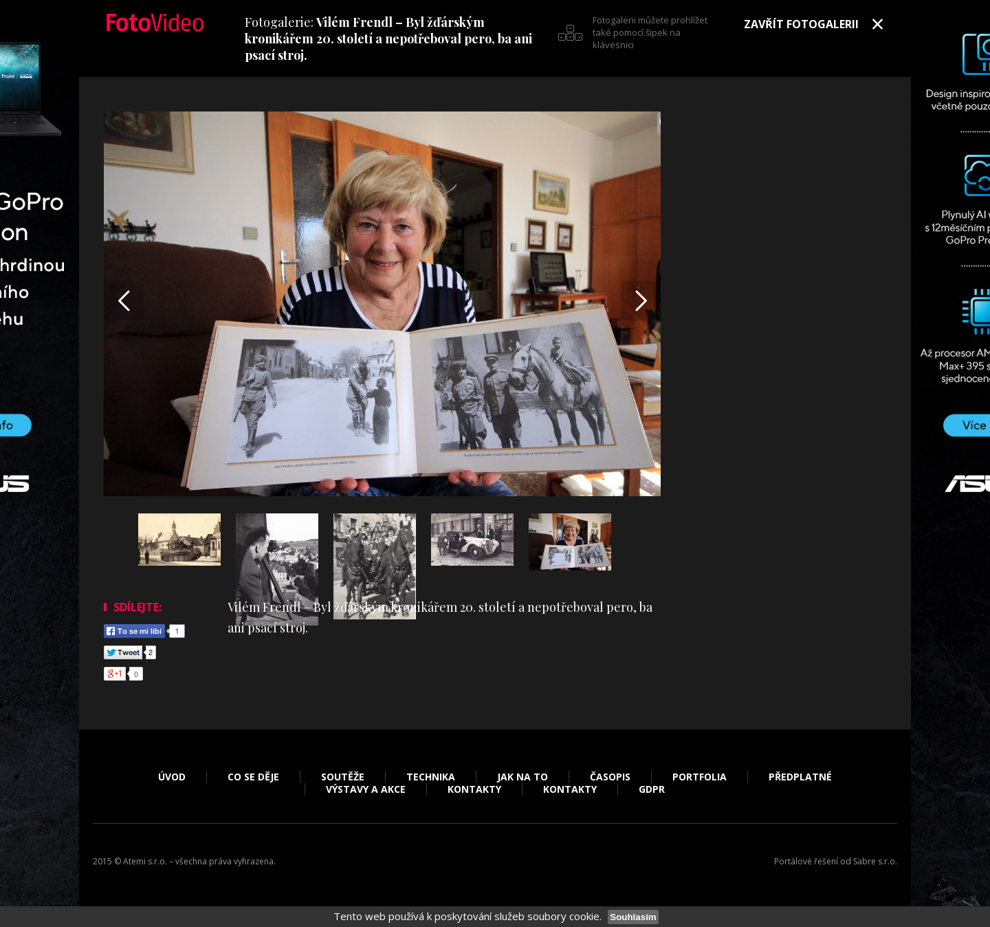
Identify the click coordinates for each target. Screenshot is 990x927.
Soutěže (342, 777)
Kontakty (474, 789)
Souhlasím (633, 917)
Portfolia (699, 777)
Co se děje (253, 777)
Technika (430, 777)
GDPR (652, 789)
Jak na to (522, 777)
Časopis (610, 777)
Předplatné (800, 777)
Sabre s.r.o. (875, 861)
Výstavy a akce (366, 789)
